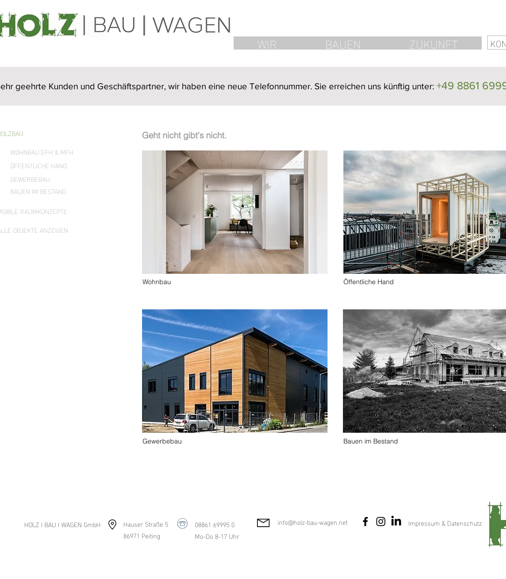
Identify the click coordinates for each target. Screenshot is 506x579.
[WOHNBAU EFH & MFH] (43, 152)
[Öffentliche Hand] (375, 282)
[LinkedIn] (396, 521)
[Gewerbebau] (175, 441)
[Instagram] (381, 521)
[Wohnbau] (175, 282)
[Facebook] (365, 521)
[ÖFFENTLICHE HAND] (43, 165)
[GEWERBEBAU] (43, 179)
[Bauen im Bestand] (375, 441)
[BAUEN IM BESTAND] (43, 191)
